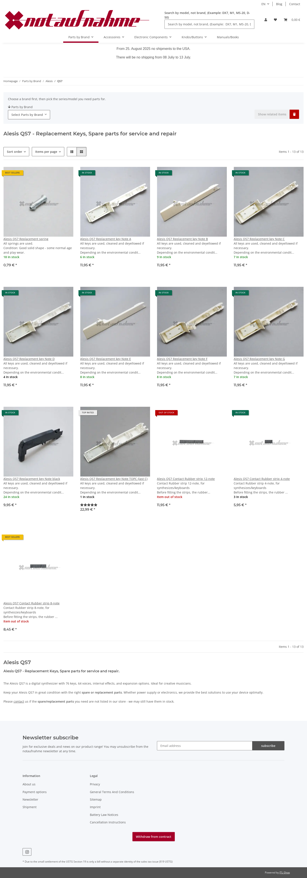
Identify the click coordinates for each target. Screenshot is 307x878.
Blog (279, 4)
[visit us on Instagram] (27, 852)
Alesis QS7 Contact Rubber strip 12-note (186, 479)
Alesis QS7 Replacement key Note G (259, 359)
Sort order (14, 152)
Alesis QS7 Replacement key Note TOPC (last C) (113, 479)
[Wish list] (275, 19)
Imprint (95, 807)
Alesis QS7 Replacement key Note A (105, 239)
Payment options (35, 792)
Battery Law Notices (104, 815)
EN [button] (263, 4)
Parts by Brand (20, 107)
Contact (294, 4)
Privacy (95, 784)
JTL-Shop (284, 872)
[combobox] (29, 114)
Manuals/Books (228, 37)
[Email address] (204, 745)
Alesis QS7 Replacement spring (25, 239)
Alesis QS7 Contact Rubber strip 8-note (31, 603)
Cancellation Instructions (108, 822)
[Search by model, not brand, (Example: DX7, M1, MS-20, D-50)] (209, 24)
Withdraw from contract (153, 837)
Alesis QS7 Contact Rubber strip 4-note (262, 479)
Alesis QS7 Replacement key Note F (182, 359)
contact (19, 701)
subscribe (268, 746)
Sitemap (96, 799)
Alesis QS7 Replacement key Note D (29, 359)
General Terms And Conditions (112, 792)
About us (29, 784)
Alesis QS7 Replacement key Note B (182, 239)
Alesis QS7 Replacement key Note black (31, 479)
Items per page (46, 152)
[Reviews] (88, 505)
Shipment (30, 807)
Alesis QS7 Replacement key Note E (105, 359)
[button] (265, 19)
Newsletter (30, 799)
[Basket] (292, 19)
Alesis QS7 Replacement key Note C (259, 239)
